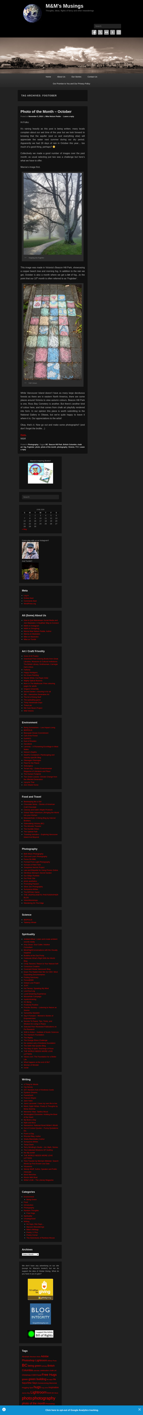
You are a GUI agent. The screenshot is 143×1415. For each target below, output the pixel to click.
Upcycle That (29, 782)
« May (24, 529)
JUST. (26, 985)
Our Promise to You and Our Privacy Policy (71, 84)
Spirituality (28, 1216)
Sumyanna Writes (31, 889)
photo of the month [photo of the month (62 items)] (33, 1403)
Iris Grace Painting (31, 675)
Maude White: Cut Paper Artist (36, 678)
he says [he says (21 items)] (50, 1379)
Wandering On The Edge (34, 903)
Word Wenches (30, 1175)
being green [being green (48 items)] (34, 1365)
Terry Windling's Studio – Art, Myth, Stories (41, 1147)
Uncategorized (29, 1219)
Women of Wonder (31, 1065)
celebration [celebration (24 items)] (44, 1370)
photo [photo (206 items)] (27, 1398)
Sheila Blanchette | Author (34, 1139)
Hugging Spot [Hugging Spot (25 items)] (27, 1388)
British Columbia (70, 445)
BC (47, 445)
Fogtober (30, 447)
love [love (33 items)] (49, 1393)
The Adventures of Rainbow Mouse (41, 1238)
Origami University (31, 689)
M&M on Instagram (31, 626)
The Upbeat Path (30, 832)
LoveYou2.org (29, 991)
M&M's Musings (65, 6)
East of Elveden (30, 741)
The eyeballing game (32, 700)
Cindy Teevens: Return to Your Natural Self (41, 964)
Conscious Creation (32, 966)
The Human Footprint (32, 774)
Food (26, 1202)
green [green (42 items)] (25, 1379)
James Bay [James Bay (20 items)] (26, 1393)
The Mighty (28, 1038)
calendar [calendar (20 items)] (36, 1370)
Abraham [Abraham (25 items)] (25, 1357)
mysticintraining (30, 999)
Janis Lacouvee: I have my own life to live (40, 1103)
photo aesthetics (30, 881)
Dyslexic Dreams (30, 1092)
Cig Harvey (28, 1087)
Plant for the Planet (31, 763)
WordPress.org (30, 604)
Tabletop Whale (30, 922)
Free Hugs (31, 1213)
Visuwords (28, 1166)
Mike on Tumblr (30, 639)
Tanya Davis (29, 1144)
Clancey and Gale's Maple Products (38, 810)
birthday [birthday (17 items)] (44, 1366)
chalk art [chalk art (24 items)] (53, 1370)
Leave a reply (68, 116)
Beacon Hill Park (55, 445)
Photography (33, 445)
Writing (26, 1221)
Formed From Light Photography (37, 862)
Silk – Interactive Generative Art (36, 694)
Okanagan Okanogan (32, 760)
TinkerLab (28, 705)
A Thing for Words (31, 1084)
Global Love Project (32, 983)
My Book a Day (30, 1120)
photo (37, 447)
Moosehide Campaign (32, 996)
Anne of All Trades (31, 656)
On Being (27, 1002)
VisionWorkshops (31, 900)
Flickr (106, 32)
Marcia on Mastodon (32, 634)
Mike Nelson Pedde (53, 116)
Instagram (118, 32)
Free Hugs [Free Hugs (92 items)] (49, 1374)
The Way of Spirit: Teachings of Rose (38, 1048)
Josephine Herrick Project (34, 867)
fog (25, 447)
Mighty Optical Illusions (33, 681)
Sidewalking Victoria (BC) (34, 823)
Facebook (94, 32)
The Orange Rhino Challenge (35, 1040)
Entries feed (28, 598)
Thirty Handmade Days (33, 702)
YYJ (76, 447)
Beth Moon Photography (33, 854)
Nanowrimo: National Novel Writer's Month (41, 1125)
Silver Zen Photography (33, 887)
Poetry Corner (32, 1235)
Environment (29, 1197)
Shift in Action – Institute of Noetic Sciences (41, 1032)
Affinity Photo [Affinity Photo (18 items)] (52, 1361)
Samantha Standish (32, 1013)
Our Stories (76, 77)
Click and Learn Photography (35, 856)
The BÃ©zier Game (32, 892)
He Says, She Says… (35, 1224)
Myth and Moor (30, 1123)
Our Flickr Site (29, 878)
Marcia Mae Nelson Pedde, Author (37, 631)
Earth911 (27, 738)
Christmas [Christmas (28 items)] (26, 1375)
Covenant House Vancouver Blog (37, 969)
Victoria (71, 447)
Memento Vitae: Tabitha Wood (36, 1112)
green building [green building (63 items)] (37, 1379)
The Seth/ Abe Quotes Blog (35, 1046)
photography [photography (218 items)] (44, 1398)
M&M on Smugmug (31, 628)
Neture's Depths (30, 752)
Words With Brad (30, 1177)
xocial (26, 1068)
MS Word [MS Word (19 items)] (55, 1393)
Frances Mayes (30, 1098)
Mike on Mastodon (31, 637)
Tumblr (112, 32)
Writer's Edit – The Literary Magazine (38, 1180)
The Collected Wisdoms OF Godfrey (38, 1150)
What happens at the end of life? (37, 1062)
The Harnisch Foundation (34, 1035)
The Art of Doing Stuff (32, 697)
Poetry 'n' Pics (32, 1232)
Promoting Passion (31, 884)
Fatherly (27, 670)
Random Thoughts (31, 1210)
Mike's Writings (33, 1230)
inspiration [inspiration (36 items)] (53, 1387)
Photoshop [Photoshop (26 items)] (50, 1404)
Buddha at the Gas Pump (34, 955)
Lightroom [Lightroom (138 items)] (38, 1392)
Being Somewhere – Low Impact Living (39, 727)
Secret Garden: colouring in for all (37, 692)
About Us (61, 77)
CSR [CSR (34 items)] (33, 1375)
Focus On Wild (30, 859)
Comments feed (30, 601)
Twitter (100, 32)
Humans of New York (32, 865)
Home (48, 77)
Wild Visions (29, 711)
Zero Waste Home (31, 785)
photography (62, 447)
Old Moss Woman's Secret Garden (38, 873)
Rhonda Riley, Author (32, 1136)
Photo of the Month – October (46, 111)
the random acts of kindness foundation (39, 1043)
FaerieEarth (28, 1095)
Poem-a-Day (29, 1134)
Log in (26, 595)
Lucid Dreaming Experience (35, 994)
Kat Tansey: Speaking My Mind (36, 988)
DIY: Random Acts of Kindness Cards (39, 1090)
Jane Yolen (28, 1101)
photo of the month (48, 447)
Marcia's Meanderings (35, 1227)
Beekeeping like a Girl (32, 802)
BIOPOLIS (28, 730)
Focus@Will (29, 980)
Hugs (23, 435)
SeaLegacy (28, 766)
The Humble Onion (31, 829)
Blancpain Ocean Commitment (36, 733)
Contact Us (92, 77)
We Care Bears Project (33, 708)
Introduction (28, 1205)
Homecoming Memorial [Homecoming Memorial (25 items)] (47, 1383)
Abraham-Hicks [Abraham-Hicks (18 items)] (35, 1356)
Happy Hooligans (31, 672)
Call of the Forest (31, 736)
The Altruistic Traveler (32, 826)
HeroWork (28, 744)
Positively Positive (31, 1005)
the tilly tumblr (29, 1153)
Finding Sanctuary (31, 977)
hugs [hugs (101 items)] (37, 1387)
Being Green (32, 1199)
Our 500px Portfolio (31, 876)
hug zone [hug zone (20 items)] (44, 1387)
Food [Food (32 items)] (38, 1375)
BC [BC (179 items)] (24, 1365)
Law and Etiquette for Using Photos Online (41, 870)
